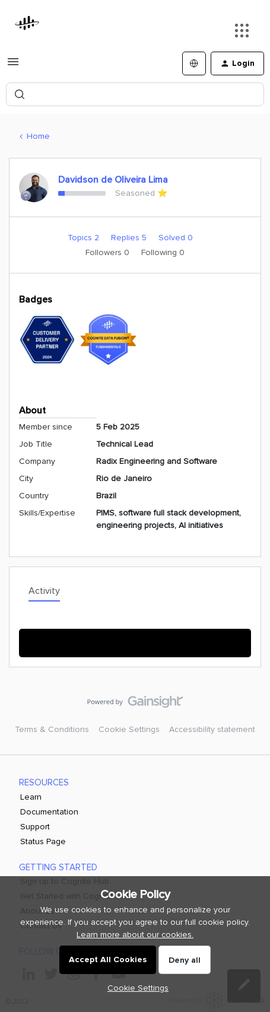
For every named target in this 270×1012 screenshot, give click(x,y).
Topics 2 (84, 238)
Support (35, 827)
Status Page (43, 841)
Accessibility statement (212, 729)
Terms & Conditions (52, 729)
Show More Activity (135, 639)
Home (38, 136)
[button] (13, 66)
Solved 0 (175, 238)
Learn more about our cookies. (135, 935)
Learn (31, 797)
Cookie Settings (129, 729)
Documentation (49, 812)
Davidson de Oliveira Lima (113, 180)
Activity (44, 591)
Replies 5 (130, 238)
